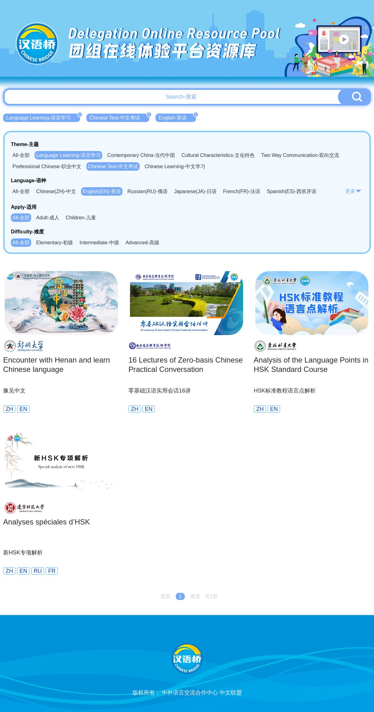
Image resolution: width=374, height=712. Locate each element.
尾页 (195, 596)
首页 (165, 596)
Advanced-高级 (143, 242)
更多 (353, 191)
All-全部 (21, 155)
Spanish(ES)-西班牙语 (291, 191)
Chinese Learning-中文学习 (175, 166)
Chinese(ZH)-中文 (56, 191)
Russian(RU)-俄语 (147, 191)
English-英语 (177, 117)
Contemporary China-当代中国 (141, 155)
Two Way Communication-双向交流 (300, 155)
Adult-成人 (47, 217)
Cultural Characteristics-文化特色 (218, 155)
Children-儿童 (81, 217)
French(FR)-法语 (241, 191)
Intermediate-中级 (99, 242)
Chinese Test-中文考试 (119, 117)
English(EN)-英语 (102, 191)
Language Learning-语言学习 (43, 117)
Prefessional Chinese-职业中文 (46, 166)
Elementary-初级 (54, 242)
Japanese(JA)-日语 (195, 191)
